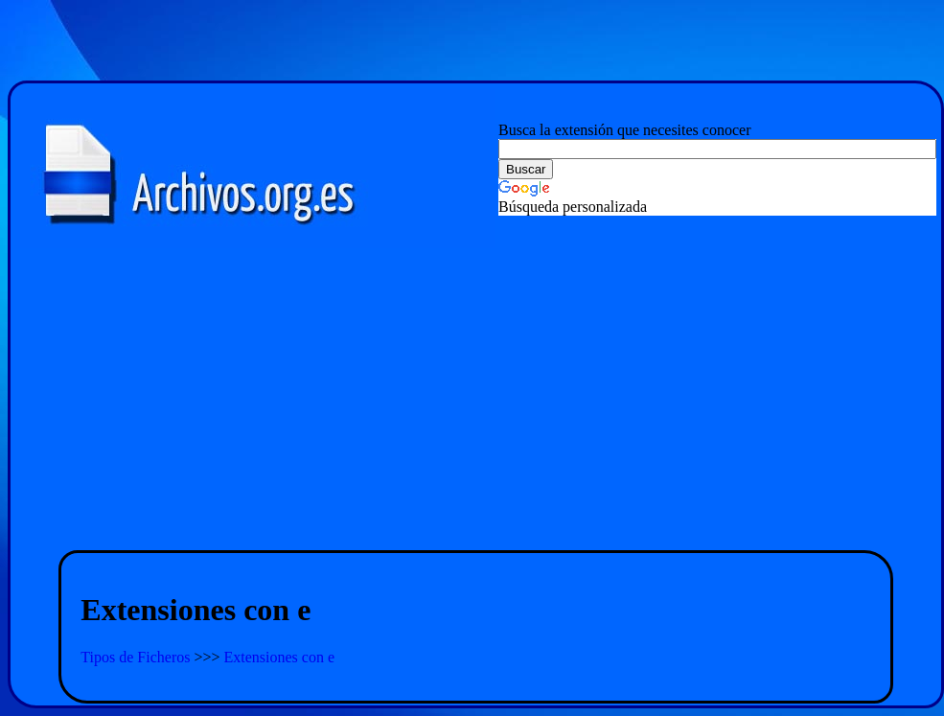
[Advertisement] (476, 400)
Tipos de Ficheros (137, 657)
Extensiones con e (279, 657)
